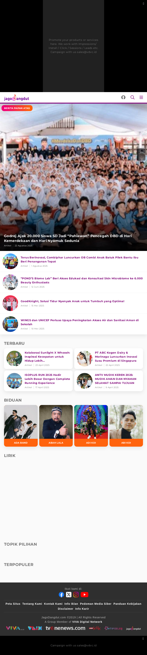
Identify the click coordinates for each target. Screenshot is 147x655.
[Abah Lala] (56, 426)
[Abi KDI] (126, 426)
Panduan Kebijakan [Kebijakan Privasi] (127, 603)
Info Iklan (71, 603)
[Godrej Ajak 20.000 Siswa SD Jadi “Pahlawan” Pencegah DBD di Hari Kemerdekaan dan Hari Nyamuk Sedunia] (73, 177)
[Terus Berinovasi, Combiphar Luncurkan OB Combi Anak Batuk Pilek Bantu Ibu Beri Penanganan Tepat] (73, 261)
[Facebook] (61, 594)
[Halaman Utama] (16, 97)
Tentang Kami (32, 603)
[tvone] (65, 628)
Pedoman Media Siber (95, 603)
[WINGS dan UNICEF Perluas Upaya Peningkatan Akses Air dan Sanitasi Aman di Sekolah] (73, 324)
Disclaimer (65, 608)
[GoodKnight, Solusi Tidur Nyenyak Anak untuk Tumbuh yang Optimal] (73, 303)
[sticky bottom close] (143, 638)
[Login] (123, 97)
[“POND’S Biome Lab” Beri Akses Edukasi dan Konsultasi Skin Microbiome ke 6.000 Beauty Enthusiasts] (73, 282)
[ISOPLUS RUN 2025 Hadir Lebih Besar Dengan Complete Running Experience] (38, 380)
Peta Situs (13, 603)
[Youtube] (84, 594)
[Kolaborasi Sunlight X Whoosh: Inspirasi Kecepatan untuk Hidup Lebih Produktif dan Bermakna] (38, 358)
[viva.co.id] (15, 628)
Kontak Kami (53, 603)
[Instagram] (76, 594)
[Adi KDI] (91, 426)
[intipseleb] (113, 628)
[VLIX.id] (35, 628)
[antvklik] (95, 628)
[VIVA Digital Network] (87, 621)
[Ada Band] (21, 426)
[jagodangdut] (133, 628)
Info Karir (82, 608)
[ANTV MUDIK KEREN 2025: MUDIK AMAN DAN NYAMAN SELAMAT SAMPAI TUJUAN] (108, 380)
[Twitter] (68, 594)
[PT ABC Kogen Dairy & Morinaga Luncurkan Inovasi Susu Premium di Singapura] (108, 358)
